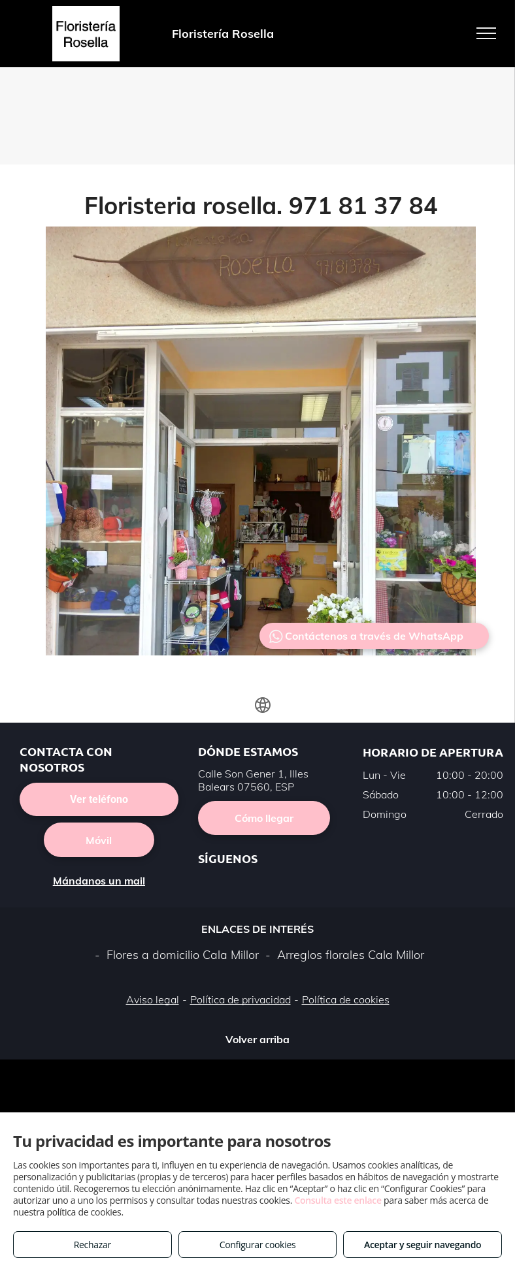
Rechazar (92, 1244)
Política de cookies (346, 999)
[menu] (486, 33)
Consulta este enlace (337, 1200)
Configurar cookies (258, 1244)
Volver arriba (257, 1039)
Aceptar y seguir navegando (422, 1244)
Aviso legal (152, 999)
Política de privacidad (240, 999)
